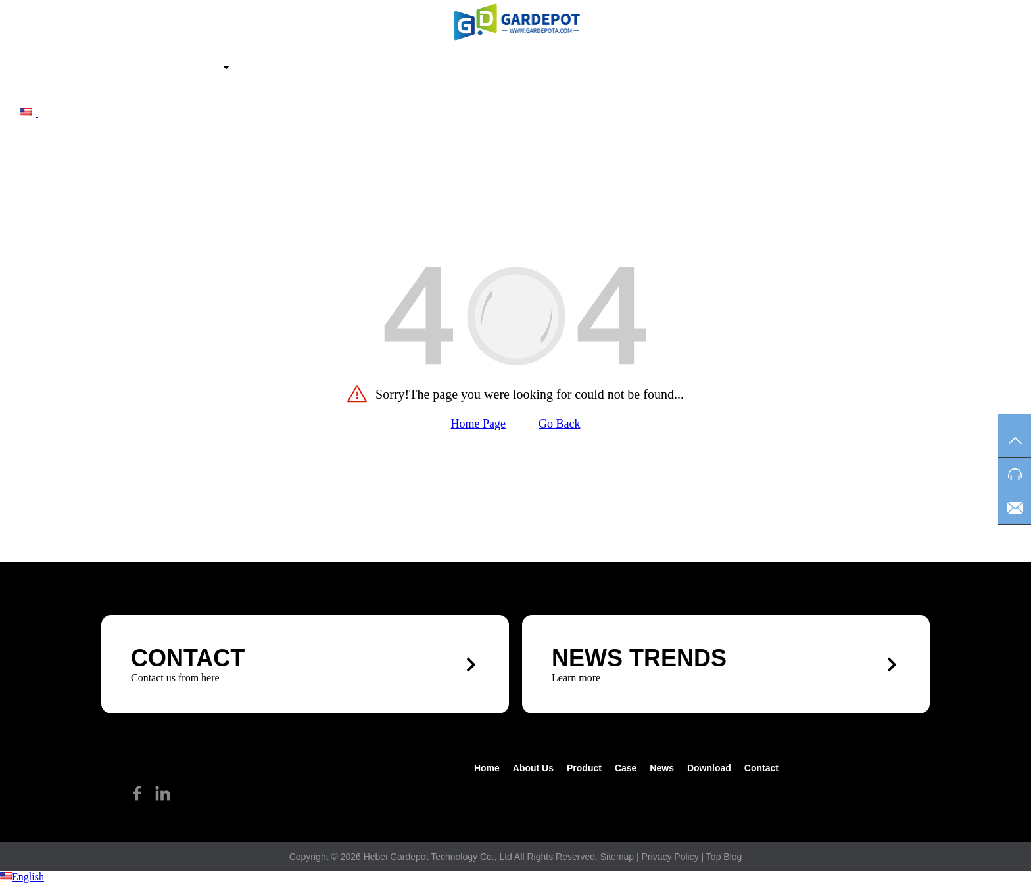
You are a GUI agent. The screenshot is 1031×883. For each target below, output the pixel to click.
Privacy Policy (670, 856)
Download (372, 68)
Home (53, 68)
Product (192, 68)
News (303, 68)
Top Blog (724, 856)
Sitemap (617, 856)
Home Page (478, 423)
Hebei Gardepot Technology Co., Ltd (438, 856)
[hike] (515, 21)
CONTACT (188, 658)
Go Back (559, 423)
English (22, 876)
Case (253, 68)
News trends (639, 658)
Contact (451, 68)
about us (118, 68)
